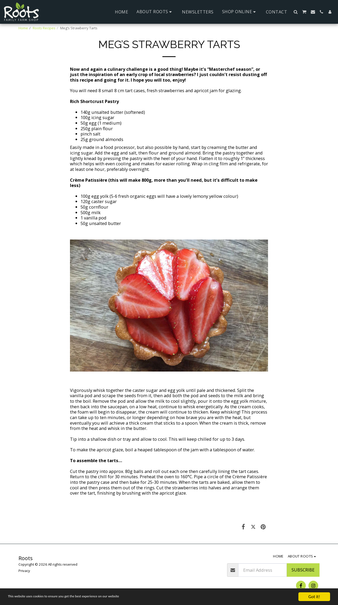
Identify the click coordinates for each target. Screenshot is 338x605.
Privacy (24, 570)
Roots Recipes (44, 28)
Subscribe (303, 570)
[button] (155, 11)
